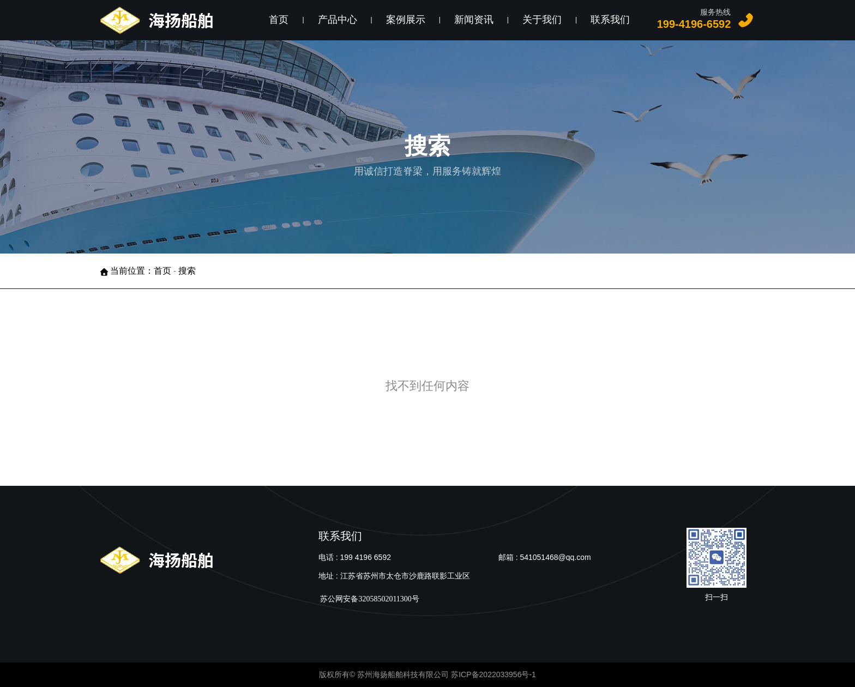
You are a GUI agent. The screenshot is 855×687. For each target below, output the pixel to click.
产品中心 (337, 19)
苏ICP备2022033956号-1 (493, 674)
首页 (278, 19)
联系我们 (610, 19)
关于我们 (542, 19)
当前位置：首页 (141, 270)
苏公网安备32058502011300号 (368, 599)
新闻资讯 (473, 19)
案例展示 (405, 19)
